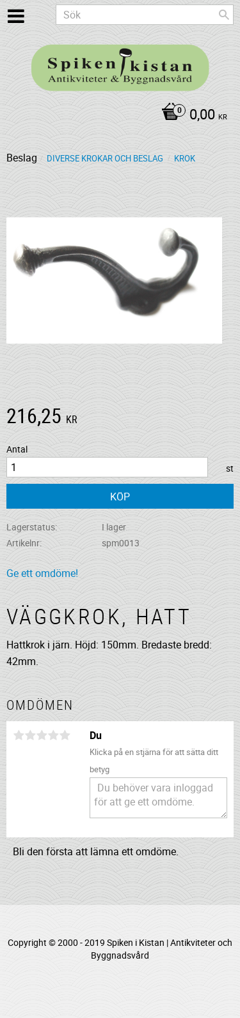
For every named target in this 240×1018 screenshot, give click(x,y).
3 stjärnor (41, 735)
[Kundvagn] (116, 115)
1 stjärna (18, 735)
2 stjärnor (30, 735)
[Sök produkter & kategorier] (145, 14)
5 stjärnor (64, 735)
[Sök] (224, 14)
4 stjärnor (53, 735)
